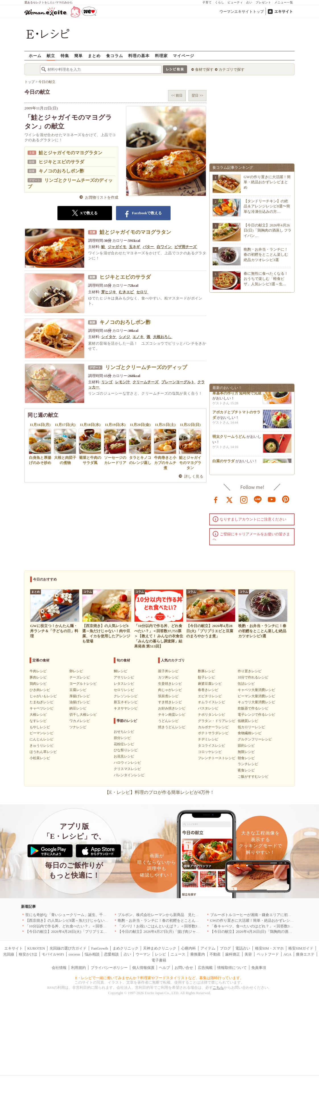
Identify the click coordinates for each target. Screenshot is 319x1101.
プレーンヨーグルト (178, 382)
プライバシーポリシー (109, 967)
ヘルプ (164, 967)
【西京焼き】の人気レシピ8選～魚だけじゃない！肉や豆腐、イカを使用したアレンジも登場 (102, 920)
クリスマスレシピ (127, 769)
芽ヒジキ (109, 292)
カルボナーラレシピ (213, 727)
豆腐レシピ (77, 690)
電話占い (242, 948)
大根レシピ (38, 715)
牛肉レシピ (38, 671)
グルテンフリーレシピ (255, 739)
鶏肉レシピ (38, 684)
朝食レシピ (246, 758)
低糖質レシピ (248, 721)
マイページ (183, 55)
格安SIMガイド (300, 948)
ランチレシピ (248, 764)
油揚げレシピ (79, 702)
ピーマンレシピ (41, 733)
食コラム (114, 55)
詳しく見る (193, 476)
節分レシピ (122, 738)
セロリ (142, 292)
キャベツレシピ (41, 708)
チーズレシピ (79, 677)
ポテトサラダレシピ (213, 733)
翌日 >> (197, 95)
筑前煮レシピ (168, 696)
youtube (272, 499)
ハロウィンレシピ (127, 763)
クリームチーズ (145, 382)
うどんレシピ (168, 721)
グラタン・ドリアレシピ (216, 721)
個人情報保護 (143, 967)
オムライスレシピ (211, 702)
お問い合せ (184, 967)
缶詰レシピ (246, 684)
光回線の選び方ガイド (67, 948)
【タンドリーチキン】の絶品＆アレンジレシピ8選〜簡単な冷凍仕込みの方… (267, 206)
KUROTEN (36, 948)
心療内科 (188, 948)
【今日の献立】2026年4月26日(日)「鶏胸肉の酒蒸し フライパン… (267, 230)
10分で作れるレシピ (253, 677)
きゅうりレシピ (41, 746)
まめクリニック (125, 948)
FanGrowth (99, 948)
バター (149, 247)
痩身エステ (305, 954)
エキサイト (283, 11)
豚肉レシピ (38, 677)
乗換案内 (197, 954)
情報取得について (232, 967)
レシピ (160, 954)
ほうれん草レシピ (43, 752)
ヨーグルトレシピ (83, 684)
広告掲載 (205, 967)
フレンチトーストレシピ (216, 758)
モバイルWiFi (53, 954)
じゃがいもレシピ (43, 696)
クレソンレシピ (126, 696)
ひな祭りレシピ (126, 750)
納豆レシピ (77, 708)
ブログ (225, 948)
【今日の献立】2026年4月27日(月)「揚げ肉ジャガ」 (160, 931)
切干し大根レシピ (83, 715)
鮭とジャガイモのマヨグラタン (70, 152)
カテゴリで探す (232, 69)
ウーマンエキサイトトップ (241, 11)
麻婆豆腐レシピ (210, 684)
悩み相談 (92, 954)
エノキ (138, 337)
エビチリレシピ (210, 696)
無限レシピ (246, 752)
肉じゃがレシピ (170, 690)
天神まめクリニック (159, 948)
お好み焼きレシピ (171, 708)
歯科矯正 (232, 954)
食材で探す (204, 69)
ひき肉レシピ (40, 690)
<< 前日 (177, 95)
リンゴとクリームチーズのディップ (146, 367)
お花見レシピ (124, 756)
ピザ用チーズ (185, 247)
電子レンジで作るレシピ (256, 715)
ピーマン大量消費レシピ (256, 696)
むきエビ (126, 292)
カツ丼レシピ (168, 677)
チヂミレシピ (208, 739)
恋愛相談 (111, 954)
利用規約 (78, 967)
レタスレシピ (124, 684)
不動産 (215, 954)
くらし (219, 2)
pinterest (285, 499)
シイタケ (109, 337)
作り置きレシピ (250, 671)
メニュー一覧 (283, 2)
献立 (51, 55)
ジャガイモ (117, 247)
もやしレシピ (40, 727)
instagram (244, 499)
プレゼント (263, 2)
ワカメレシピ (79, 721)
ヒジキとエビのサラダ (61, 161)
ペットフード (268, 954)
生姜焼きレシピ (170, 684)
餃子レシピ (206, 677)
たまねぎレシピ (41, 702)
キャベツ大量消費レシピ (256, 690)
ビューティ (235, 2)
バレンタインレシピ (129, 775)
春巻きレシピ (208, 690)
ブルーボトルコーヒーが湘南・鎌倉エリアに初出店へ (254, 915)
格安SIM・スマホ (269, 948)
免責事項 (258, 967)
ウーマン (143, 954)
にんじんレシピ (41, 739)
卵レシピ (76, 671)
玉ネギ (135, 247)
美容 (248, 954)
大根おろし (162, 337)
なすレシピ (38, 721)
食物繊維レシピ (250, 733)
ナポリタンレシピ (211, 715)
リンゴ (107, 382)
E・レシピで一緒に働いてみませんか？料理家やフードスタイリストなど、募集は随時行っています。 (159, 978)
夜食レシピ (246, 770)
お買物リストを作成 (101, 197)
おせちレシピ (124, 732)
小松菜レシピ (40, 758)
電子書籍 (159, 960)
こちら (218, 987)
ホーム (35, 55)
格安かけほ (28, 954)
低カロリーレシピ (251, 727)
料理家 (161, 55)
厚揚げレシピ (79, 696)
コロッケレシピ (210, 752)
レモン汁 (123, 382)
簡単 (78, 55)
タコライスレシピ (211, 746)
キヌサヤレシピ (126, 708)
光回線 (8, 954)
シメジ (125, 337)
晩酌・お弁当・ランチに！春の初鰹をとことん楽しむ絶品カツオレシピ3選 (266, 254)
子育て (207, 2)
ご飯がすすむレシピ (253, 777)
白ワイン (164, 247)
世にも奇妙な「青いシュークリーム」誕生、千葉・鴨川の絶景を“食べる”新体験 (91, 915)
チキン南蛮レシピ (171, 715)
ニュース (178, 954)
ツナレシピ (77, 727)
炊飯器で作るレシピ (253, 708)
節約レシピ (246, 746)
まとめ (94, 55)
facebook (216, 499)
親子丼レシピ (168, 671)
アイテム (207, 948)
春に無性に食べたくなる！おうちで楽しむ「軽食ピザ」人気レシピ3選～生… (266, 278)
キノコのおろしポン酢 (61, 170)
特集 (65, 55)
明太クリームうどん (229, 438)
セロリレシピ (124, 690)
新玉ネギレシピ (126, 702)
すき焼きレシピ (170, 702)
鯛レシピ (120, 671)
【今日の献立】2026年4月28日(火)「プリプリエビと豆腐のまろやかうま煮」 (88, 931)
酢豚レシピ (206, 671)
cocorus (74, 954)
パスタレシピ (208, 708)
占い (249, 2)
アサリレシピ (124, 677)
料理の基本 (139, 55)
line (258, 499)
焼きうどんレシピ (171, 727)
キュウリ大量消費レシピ (256, 702)
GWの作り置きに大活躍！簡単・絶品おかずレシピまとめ (267, 182)
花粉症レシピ (124, 744)
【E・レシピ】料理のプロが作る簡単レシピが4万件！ (159, 792)
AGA (287, 954)
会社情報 (59, 967)
